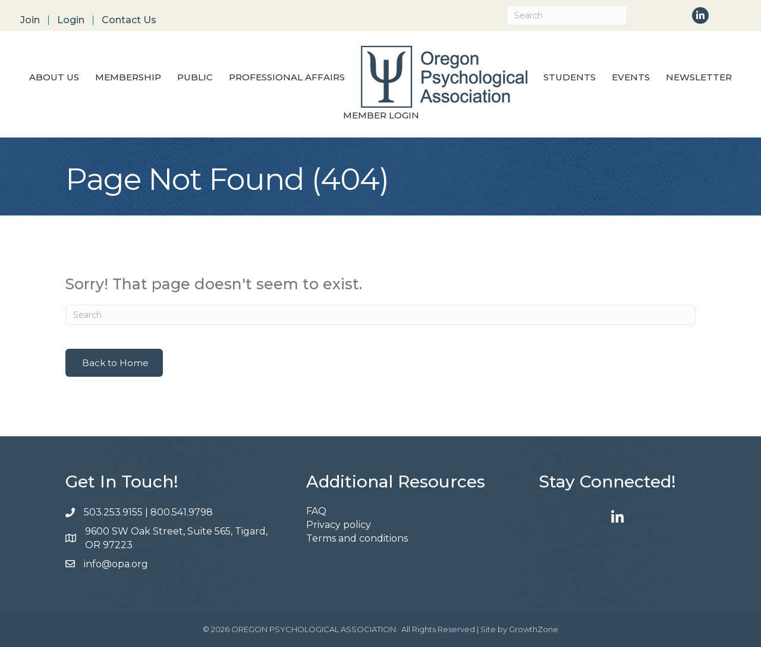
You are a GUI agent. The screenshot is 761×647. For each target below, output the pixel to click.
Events (631, 77)
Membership (128, 77)
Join (30, 20)
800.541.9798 (182, 512)
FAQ (316, 511)
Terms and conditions (357, 538)
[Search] (567, 15)
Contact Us (129, 20)
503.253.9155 (113, 512)
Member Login (381, 115)
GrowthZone (533, 629)
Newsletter (699, 77)
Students (569, 77)
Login (70, 20)
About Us (54, 77)
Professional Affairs (287, 77)
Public (195, 77)
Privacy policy (338, 524)
